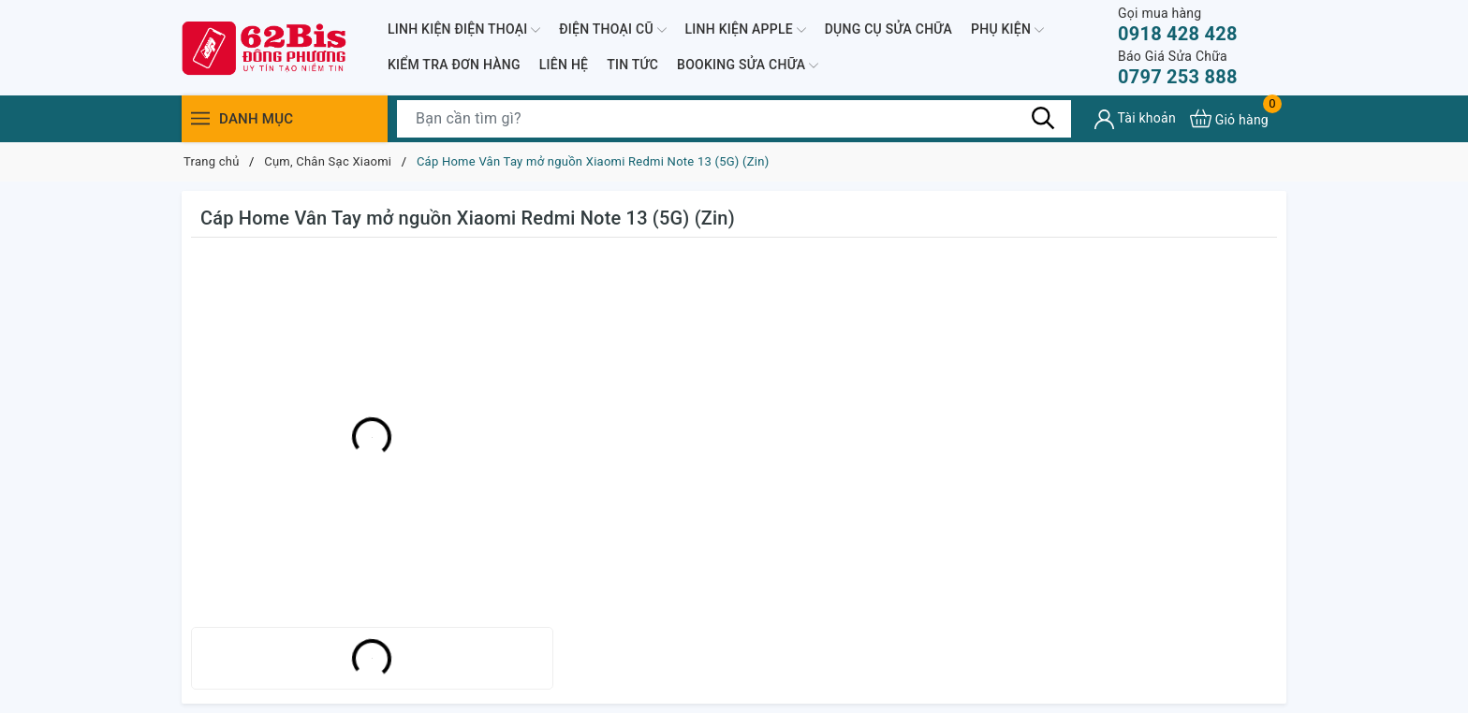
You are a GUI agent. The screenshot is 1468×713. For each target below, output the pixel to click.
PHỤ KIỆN (1007, 30)
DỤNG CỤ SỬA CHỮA (888, 29)
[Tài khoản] (1135, 119)
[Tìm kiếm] (1043, 118)
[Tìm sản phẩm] (734, 119)
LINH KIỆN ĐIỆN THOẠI (464, 30)
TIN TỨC (632, 64)
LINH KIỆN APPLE (745, 30)
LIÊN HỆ (563, 64)
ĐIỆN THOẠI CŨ (612, 30)
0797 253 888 (1178, 68)
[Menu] (200, 118)
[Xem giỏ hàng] (1229, 118)
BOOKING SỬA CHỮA (747, 65)
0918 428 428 (1178, 25)
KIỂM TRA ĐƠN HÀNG (454, 64)
